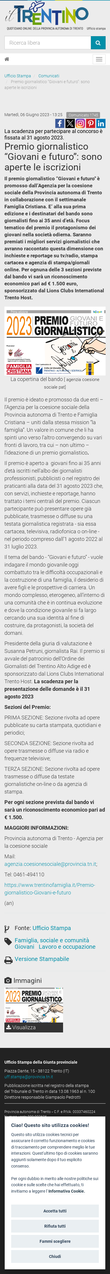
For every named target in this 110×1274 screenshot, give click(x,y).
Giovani (24, 946)
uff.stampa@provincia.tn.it (28, 1076)
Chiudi (55, 1256)
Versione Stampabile (42, 958)
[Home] (7, 59)
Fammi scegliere (55, 1241)
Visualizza (21, 1027)
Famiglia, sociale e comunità (52, 940)
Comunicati (48, 76)
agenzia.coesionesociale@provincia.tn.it (50, 864)
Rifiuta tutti (55, 1226)
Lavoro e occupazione (67, 946)
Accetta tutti (55, 1211)
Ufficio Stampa (17, 76)
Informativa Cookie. (66, 1191)
